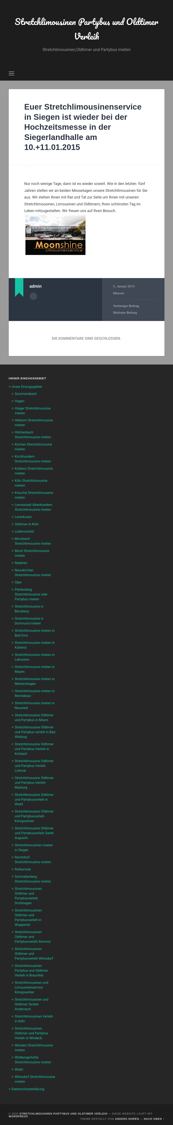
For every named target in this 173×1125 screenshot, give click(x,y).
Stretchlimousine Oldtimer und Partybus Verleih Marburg (32, 778)
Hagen (20, 402)
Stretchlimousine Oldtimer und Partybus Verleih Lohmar (32, 761)
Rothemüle (23, 872)
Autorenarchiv (33, 297)
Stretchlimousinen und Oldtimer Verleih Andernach (32, 1002)
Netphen (21, 560)
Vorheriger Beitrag (126, 307)
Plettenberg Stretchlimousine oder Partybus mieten (32, 590)
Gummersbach (26, 395)
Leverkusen (24, 515)
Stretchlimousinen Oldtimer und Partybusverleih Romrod (34, 937)
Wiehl (19, 1066)
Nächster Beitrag (125, 314)
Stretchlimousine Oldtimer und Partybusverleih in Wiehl (34, 794)
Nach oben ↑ (154, 1115)
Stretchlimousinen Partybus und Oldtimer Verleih (86, 29)
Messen (118, 294)
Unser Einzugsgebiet (28, 388)
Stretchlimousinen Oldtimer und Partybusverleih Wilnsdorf (35, 953)
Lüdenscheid (25, 529)
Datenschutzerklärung (29, 1085)
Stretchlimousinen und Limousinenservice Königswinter (32, 986)
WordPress (18, 1112)
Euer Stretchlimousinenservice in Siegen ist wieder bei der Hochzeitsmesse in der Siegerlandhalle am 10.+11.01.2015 (86, 128)
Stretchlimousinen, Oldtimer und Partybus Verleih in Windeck (32, 1031)
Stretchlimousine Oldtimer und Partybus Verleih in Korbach (32, 745)
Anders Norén (127, 1115)
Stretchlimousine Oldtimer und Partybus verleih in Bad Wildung (32, 728)
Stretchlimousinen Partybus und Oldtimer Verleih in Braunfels (32, 970)
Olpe (18, 579)
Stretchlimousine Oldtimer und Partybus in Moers (34, 712)
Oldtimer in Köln (27, 522)
